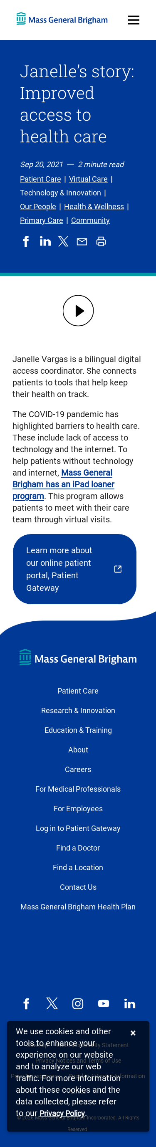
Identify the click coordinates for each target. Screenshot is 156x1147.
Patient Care (40, 179)
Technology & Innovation (60, 192)
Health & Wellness (94, 206)
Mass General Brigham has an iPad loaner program (63, 484)
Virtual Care (88, 179)
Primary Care (41, 220)
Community (90, 220)
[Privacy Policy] (62, 1113)
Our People (38, 206)
